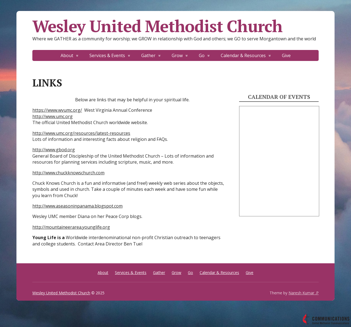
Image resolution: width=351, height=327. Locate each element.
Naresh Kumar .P (303, 292)
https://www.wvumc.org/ (57, 110)
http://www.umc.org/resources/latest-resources (81, 133)
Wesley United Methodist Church (157, 26)
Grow (177, 55)
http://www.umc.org (52, 116)
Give (286, 55)
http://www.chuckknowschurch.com (68, 173)
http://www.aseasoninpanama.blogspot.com (77, 206)
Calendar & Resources (243, 55)
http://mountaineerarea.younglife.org (71, 227)
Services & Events (107, 55)
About (67, 55)
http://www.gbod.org (53, 150)
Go (202, 55)
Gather (148, 55)
